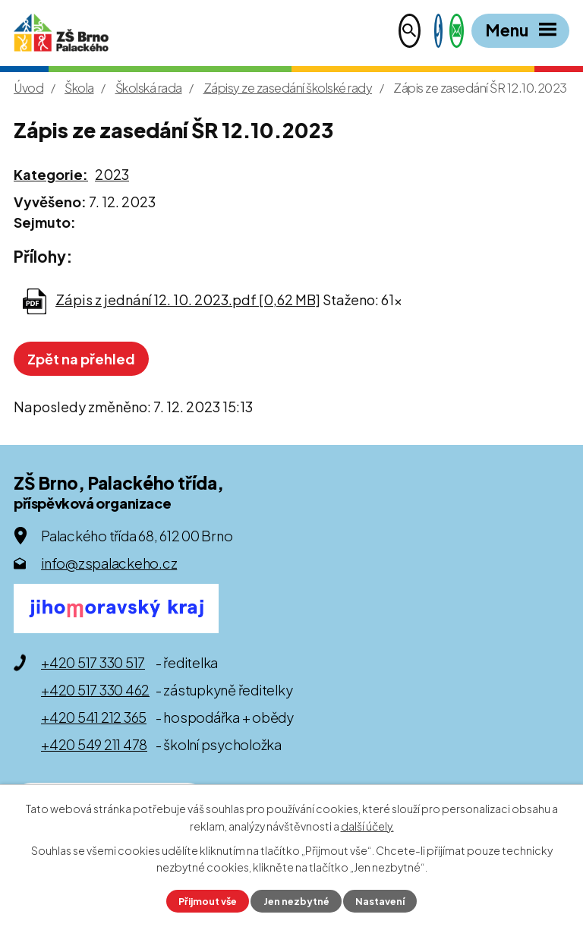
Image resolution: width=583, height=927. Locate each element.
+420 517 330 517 (93, 662)
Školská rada (148, 88)
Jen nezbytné (296, 901)
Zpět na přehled (81, 358)
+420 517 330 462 (95, 689)
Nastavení (380, 901)
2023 (112, 174)
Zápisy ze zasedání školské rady (288, 88)
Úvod (28, 88)
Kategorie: (51, 174)
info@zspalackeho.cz (109, 563)
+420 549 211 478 (94, 744)
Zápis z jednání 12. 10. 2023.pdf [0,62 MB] (187, 299)
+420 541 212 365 (94, 717)
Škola (79, 88)
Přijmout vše (207, 901)
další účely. (367, 825)
